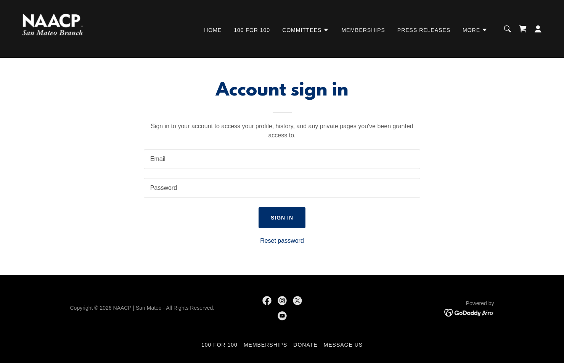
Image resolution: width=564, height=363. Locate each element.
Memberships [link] (363, 30)
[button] (305, 30)
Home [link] (213, 30)
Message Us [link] (343, 345)
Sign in (282, 218)
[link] (53, 28)
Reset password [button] (282, 240)
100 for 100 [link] (252, 30)
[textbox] (282, 159)
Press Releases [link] (423, 30)
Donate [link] (305, 345)
